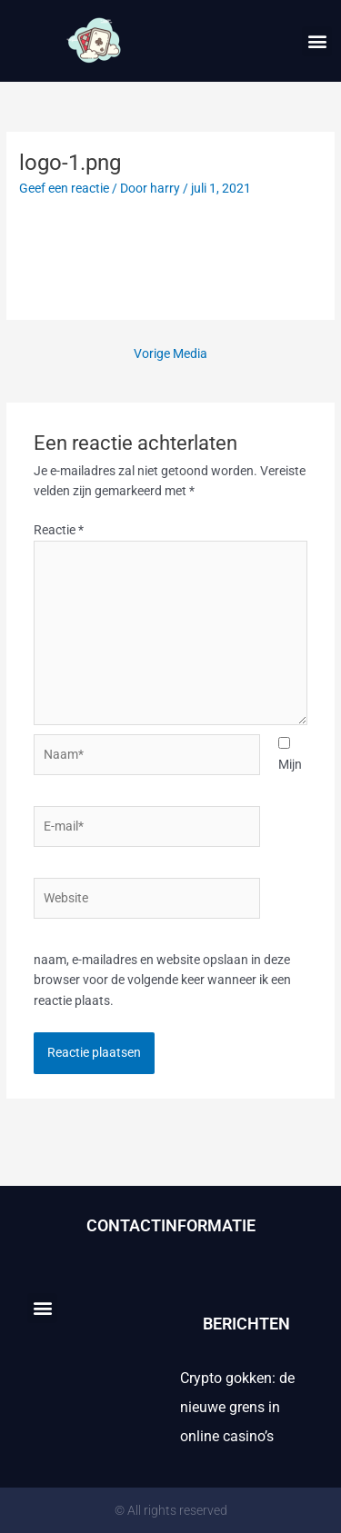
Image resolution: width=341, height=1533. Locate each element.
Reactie (59, 530)
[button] (317, 41)
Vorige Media (170, 353)
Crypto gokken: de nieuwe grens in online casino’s (237, 1407)
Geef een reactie (64, 188)
